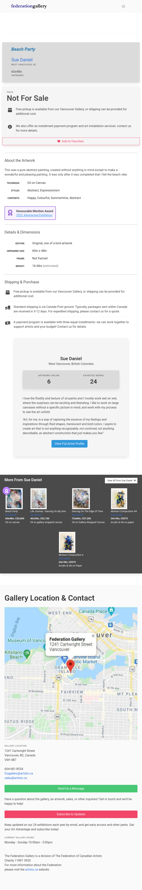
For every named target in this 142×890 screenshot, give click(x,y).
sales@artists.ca (16, 778)
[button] (123, 6)
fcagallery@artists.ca (19, 773)
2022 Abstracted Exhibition (34, 215)
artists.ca (31, 869)
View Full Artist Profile (69, 443)
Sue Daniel (22, 59)
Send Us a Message (71, 788)
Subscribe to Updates (71, 814)
